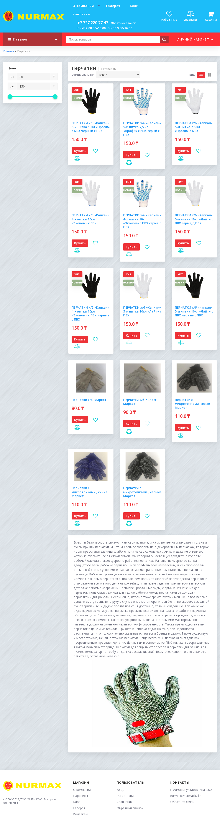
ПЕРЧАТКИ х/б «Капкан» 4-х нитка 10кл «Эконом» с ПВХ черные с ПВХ (90, 313)
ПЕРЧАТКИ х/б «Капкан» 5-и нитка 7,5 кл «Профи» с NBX (194, 127)
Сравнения (125, 802)
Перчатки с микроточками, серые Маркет (192, 404)
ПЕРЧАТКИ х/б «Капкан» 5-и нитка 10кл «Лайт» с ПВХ (142, 311)
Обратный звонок (123, 23)
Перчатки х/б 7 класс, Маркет (140, 402)
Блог (134, 6)
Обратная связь (182, 802)
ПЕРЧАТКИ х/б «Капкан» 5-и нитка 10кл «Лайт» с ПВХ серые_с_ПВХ (194, 219)
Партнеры (80, 796)
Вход (120, 790)
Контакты (81, 14)
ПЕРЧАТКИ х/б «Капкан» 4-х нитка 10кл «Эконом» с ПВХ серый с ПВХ (142, 221)
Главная (8, 51)
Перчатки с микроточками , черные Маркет (142, 492)
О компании (83, 6)
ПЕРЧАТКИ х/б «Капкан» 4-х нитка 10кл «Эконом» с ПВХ (90, 219)
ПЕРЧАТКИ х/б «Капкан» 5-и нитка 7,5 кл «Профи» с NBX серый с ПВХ (142, 129)
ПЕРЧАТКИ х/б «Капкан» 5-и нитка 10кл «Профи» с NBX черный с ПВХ (91, 127)
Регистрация (126, 796)
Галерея (113, 6)
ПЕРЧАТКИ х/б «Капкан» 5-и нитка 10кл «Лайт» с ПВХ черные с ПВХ (194, 311)
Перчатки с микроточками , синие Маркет (89, 492)
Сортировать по (83, 75)
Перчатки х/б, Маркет (89, 400)
